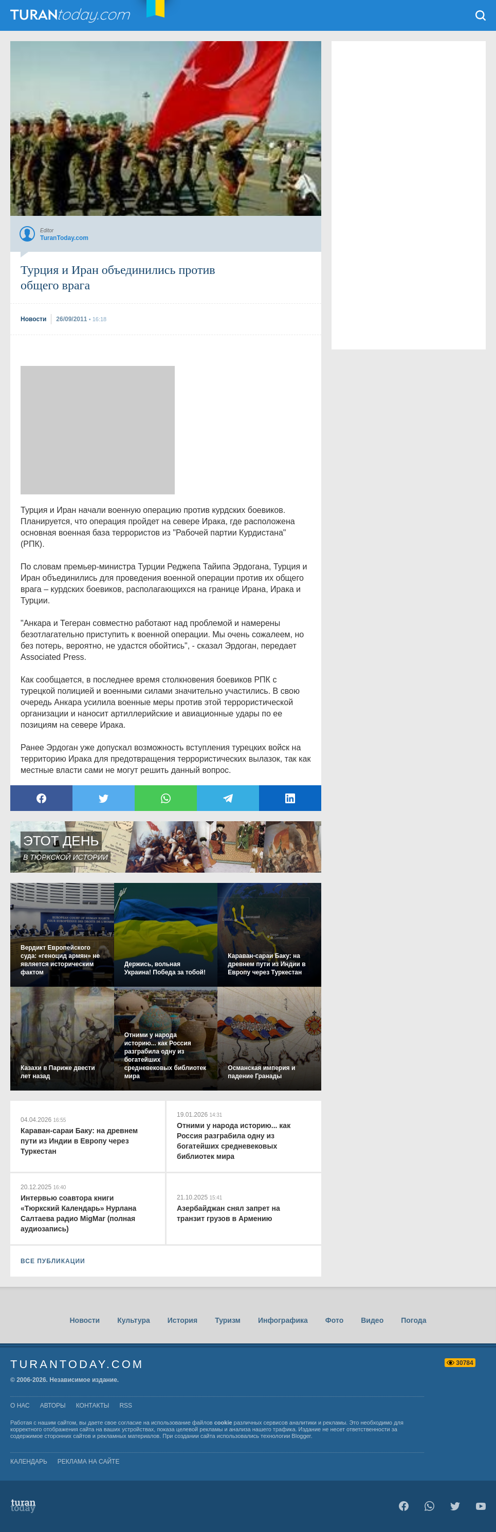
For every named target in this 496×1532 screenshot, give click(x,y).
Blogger (300, 1436)
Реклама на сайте (89, 1461)
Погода (413, 1320)
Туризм (228, 1320)
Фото (334, 1320)
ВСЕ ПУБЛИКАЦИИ (53, 1261)
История (182, 1320)
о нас (20, 1405)
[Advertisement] (98, 430)
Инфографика (283, 1320)
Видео (372, 1320)
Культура (133, 1320)
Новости (84, 1320)
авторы (53, 1405)
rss (125, 1405)
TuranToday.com (71, 15)
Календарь (28, 1461)
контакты (92, 1405)
